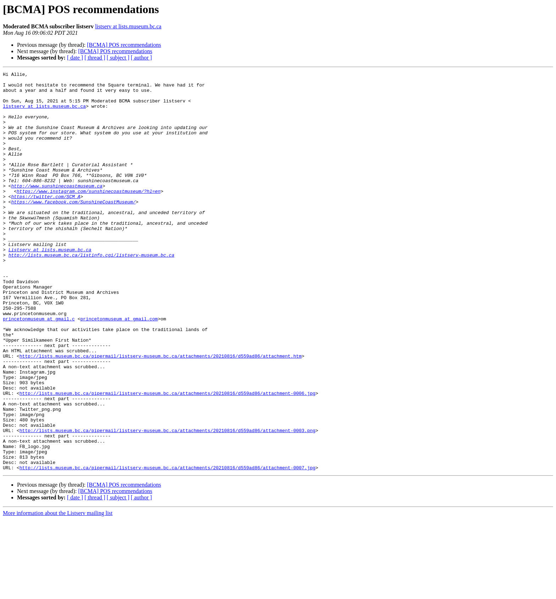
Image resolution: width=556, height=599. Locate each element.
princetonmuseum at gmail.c (39, 368)
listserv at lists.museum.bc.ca (128, 26)
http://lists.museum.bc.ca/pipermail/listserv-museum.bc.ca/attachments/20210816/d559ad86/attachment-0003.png (168, 502)
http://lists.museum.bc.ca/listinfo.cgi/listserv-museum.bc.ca (91, 292)
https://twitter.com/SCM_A (45, 222)
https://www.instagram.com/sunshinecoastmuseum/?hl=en (89, 215)
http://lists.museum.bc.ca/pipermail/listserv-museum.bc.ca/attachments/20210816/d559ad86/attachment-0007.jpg (168, 547)
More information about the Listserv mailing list (57, 593)
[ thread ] (94, 58)
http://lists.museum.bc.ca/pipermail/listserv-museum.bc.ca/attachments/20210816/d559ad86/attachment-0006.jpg (168, 458)
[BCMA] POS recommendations (124, 45)
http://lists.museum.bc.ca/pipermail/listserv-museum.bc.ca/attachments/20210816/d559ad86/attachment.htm (161, 413)
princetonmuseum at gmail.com (118, 368)
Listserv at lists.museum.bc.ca (50, 285)
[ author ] (141, 58)
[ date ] (75, 58)
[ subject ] (118, 58)
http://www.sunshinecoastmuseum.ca (56, 209)
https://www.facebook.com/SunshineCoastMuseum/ (73, 228)
